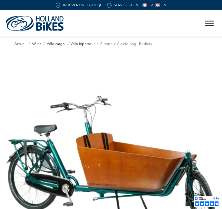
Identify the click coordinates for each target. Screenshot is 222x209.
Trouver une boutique (80, 5)
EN (161, 5)
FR (148, 5)
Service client (123, 5)
